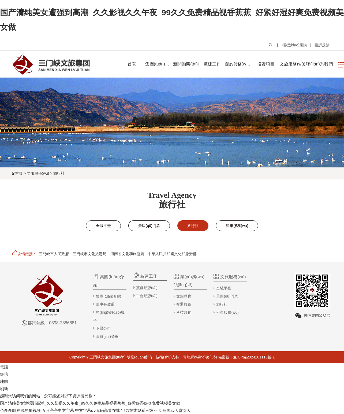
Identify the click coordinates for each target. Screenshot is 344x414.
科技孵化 (183, 312)
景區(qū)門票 (149, 226)
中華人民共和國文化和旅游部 (172, 254)
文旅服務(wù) (38, 173)
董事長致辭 (105, 304)
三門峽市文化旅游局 (89, 254)
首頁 (19, 173)
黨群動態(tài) (147, 287)
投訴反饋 (322, 45)
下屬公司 (103, 328)
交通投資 (183, 304)
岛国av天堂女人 (176, 410)
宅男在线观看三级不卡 (141, 410)
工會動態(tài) (147, 296)
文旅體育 (183, 296)
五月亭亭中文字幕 (58, 410)
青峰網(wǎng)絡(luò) (200, 357)
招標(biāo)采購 (294, 45)
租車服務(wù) (237, 226)
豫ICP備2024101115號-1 (254, 357)
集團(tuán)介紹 (108, 296)
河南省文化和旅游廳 (127, 254)
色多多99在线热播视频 (20, 410)
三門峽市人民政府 (54, 254)
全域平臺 (103, 226)
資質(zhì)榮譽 (107, 336)
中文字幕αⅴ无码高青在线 (97, 410)
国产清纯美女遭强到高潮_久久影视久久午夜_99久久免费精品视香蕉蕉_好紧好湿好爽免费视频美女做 (90, 403)
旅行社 (59, 173)
